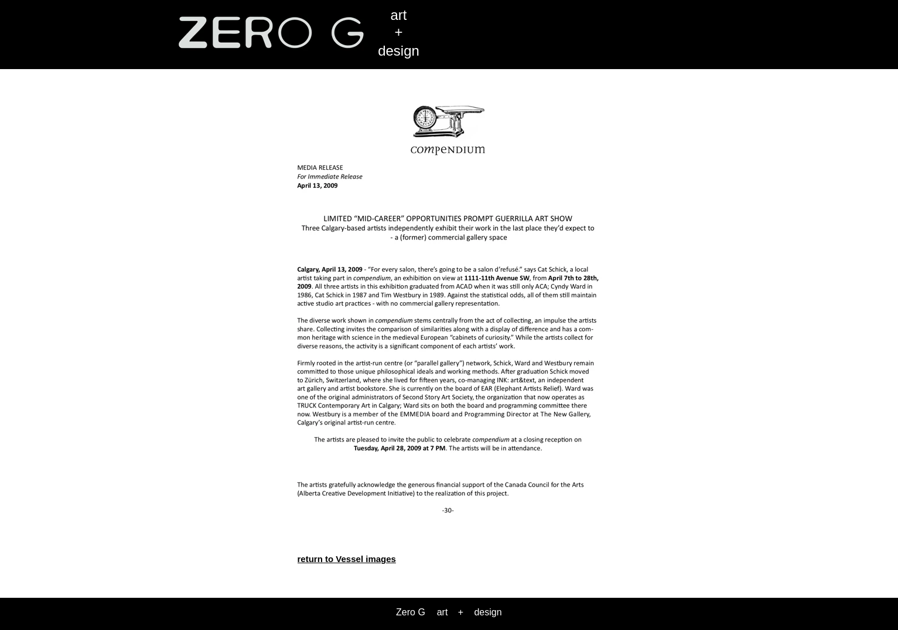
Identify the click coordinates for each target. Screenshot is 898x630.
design (398, 51)
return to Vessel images (347, 559)
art (398, 15)
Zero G (410, 612)
